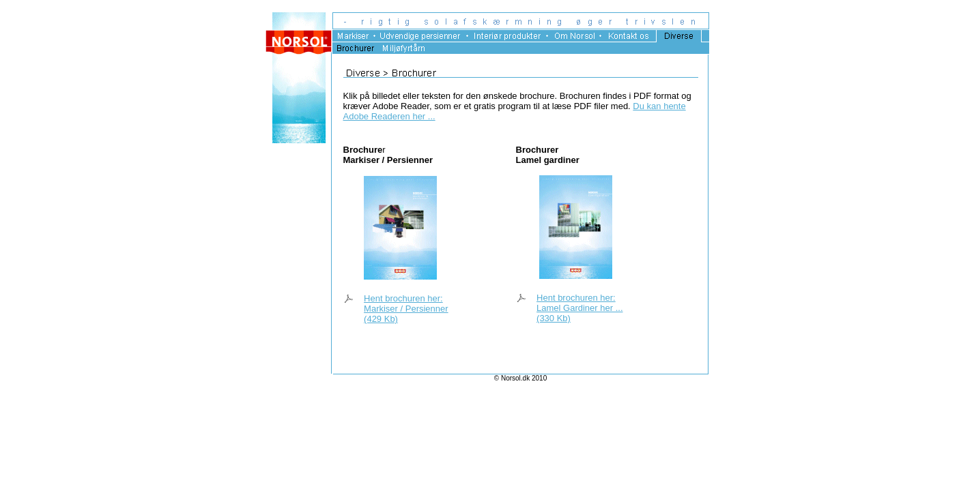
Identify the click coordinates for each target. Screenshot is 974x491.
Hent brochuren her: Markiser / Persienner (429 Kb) (406, 308)
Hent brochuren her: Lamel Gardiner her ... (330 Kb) (579, 308)
